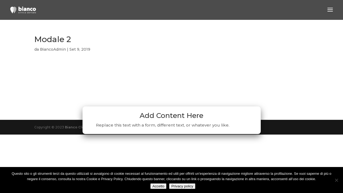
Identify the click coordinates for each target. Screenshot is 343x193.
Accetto (158, 186)
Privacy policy (182, 186)
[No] (336, 180)
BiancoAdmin (53, 49)
